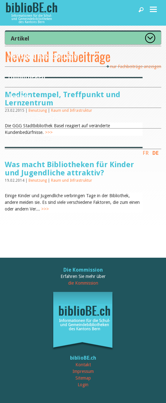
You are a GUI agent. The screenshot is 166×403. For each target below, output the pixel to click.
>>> (45, 208)
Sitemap (83, 378)
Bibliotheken (26, 76)
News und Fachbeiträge (42, 55)
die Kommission (83, 283)
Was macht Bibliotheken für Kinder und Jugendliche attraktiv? (69, 168)
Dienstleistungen (33, 117)
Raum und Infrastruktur (71, 180)
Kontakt (83, 364)
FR (146, 153)
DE (155, 153)
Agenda (19, 96)
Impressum (83, 371)
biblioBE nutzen (31, 137)
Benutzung (38, 180)
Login (83, 384)
